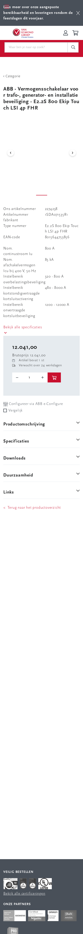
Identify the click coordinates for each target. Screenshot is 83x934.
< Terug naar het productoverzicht (32, 508)
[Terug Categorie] (41, 76)
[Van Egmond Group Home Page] (22, 33)
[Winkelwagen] (76, 33)
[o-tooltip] (30, 377)
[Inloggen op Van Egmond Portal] (65, 33)
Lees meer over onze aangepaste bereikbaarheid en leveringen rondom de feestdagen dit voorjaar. (38, 12)
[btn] (78, 12)
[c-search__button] (73, 47)
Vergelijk (15, 410)
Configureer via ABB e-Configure (33, 404)
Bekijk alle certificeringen (24, 894)
